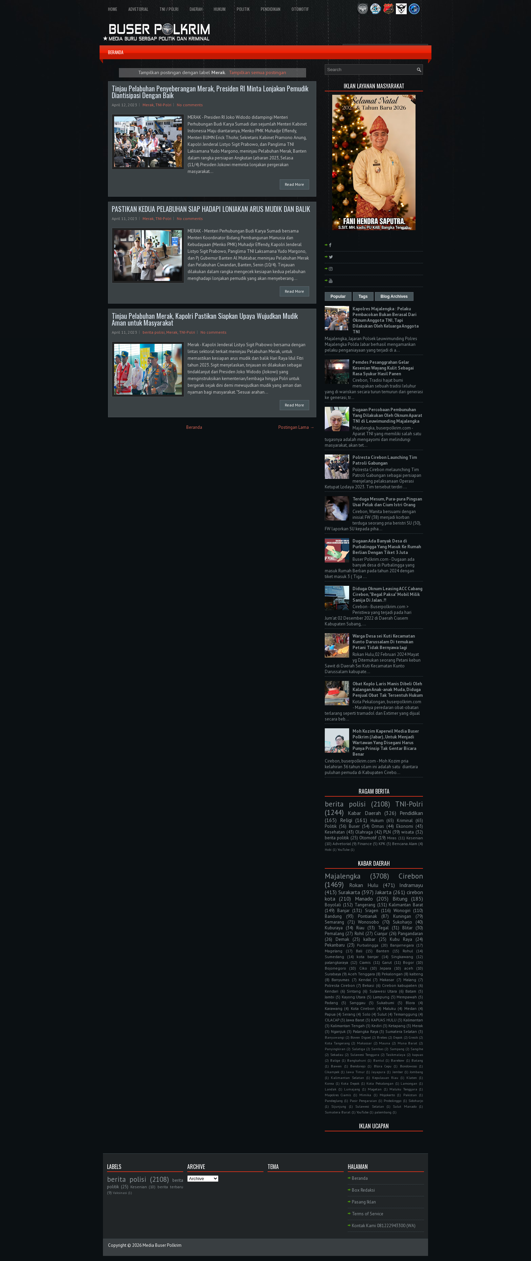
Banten (382, 950)
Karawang (333, 1008)
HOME (112, 9)
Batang (417, 1060)
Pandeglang (334, 1100)
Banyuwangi (334, 1037)
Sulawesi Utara (383, 991)
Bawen (336, 1066)
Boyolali (333, 905)
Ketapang (396, 1025)
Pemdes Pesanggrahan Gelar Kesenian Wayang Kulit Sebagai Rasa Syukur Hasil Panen (383, 368)
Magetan (375, 1089)
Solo (366, 1014)
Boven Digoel (360, 1037)
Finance (365, 843)
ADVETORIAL (138, 9)
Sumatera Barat (338, 1112)
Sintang (354, 991)
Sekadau (336, 1054)
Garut (387, 962)
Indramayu (411, 885)
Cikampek (332, 1071)
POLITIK (243, 9)
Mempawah (407, 996)
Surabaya (333, 973)
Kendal (365, 979)
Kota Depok (350, 1083)
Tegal (383, 928)
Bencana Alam (404, 843)
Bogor (408, 962)
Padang (331, 1002)
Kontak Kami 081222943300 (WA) (384, 1226)
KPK (382, 843)
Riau (360, 928)
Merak (148, 104)
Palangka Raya (365, 1031)
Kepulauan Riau (385, 1077)
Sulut (382, 1014)
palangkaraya (336, 962)
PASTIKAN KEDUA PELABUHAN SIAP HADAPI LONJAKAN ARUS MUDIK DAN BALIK (211, 208)
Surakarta (349, 892)
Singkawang (402, 956)
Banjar (343, 910)
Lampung (381, 996)
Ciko (363, 968)
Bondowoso (408, 1066)
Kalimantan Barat (406, 905)
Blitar (407, 928)
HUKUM (220, 9)
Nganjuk (338, 1031)
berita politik (337, 838)
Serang (348, 1014)
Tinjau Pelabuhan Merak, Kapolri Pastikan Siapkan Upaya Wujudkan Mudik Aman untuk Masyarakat (205, 319)
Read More (294, 184)
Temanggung (405, 1014)
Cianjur (380, 933)
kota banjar (368, 956)
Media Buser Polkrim (162, 1245)
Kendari (331, 991)
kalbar (369, 939)
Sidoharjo (415, 1100)
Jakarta (383, 892)
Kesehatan (335, 832)
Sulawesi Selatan (369, 1106)
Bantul (378, 1060)
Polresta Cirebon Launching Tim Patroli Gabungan (385, 460)
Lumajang (352, 1089)
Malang (409, 979)
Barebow (397, 1060)
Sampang (397, 1048)
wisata (407, 832)
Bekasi (368, 985)
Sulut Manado (404, 1106)
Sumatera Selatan (401, 1031)
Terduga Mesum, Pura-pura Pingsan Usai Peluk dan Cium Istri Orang (387, 502)
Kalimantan (413, 1019)
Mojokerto (387, 1094)
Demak (342, 939)
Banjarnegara (402, 945)
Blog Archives (394, 296)
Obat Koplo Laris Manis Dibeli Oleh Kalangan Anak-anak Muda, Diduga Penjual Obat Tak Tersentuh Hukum (388, 689)
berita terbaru (170, 1186)
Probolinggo (392, 1100)
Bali (359, 950)
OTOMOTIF (300, 9)
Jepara (385, 968)
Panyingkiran (335, 1048)
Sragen (371, 910)
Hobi (328, 849)
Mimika (365, 1094)
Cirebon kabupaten (399, 985)
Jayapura (378, 1071)
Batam (410, 991)
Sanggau (357, 1002)
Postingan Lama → (296, 427)
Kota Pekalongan (380, 1083)
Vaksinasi (120, 1192)
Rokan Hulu (364, 885)
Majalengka (343, 876)
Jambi (329, 996)
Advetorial (342, 843)
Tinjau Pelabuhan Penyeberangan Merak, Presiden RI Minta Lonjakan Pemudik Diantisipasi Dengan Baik (210, 91)
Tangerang (365, 905)
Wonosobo (368, 922)
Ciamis (365, 962)
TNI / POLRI (169, 9)
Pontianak (367, 916)
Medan (410, 1008)
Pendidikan (411, 813)
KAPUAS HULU (384, 1019)
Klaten (411, 1077)
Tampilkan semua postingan (257, 72)
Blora (410, 1002)
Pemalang (334, 933)
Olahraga (364, 832)
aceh (408, 968)
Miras (392, 837)
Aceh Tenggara (361, 973)
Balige (335, 1060)
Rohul (408, 950)
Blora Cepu (382, 1066)
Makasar (387, 979)
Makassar (364, 1043)
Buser (354, 826)
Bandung (333, 916)
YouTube (343, 849)
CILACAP (332, 1019)
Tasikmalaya (395, 1054)
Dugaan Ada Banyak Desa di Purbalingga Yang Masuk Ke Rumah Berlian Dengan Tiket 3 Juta (387, 546)
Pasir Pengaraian (363, 1100)
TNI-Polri (163, 104)
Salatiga (358, 1048)
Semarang (334, 922)
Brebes (382, 1037)
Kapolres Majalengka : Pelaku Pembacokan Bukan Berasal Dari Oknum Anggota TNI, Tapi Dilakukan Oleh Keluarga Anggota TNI (386, 320)
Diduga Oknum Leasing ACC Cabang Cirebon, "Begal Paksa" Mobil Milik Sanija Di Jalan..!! (387, 594)
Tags (363, 296)
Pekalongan (392, 973)
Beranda (194, 427)
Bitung (399, 898)
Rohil (359, 933)
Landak (330, 1089)
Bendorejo (357, 1066)
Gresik (413, 1037)
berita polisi (154, 332)
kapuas (417, 1054)
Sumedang (334, 956)
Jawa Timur (355, 1071)
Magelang (333, 950)
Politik (331, 826)
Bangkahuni (356, 1060)
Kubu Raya (401, 939)
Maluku (389, 1008)
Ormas (377, 826)
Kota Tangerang (337, 1043)
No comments (190, 104)
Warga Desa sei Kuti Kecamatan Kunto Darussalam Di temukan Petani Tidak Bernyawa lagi (384, 641)
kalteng (416, 973)
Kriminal (405, 820)
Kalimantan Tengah (348, 1025)
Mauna (384, 1043)
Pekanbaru (335, 945)
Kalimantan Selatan (347, 1077)
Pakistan (410, 1094)
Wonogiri (402, 910)
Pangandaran (410, 933)
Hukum (377, 820)
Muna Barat (408, 1043)
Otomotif (368, 838)
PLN (387, 832)
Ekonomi (404, 826)
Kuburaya (334, 928)
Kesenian (414, 837)
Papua (330, 1014)
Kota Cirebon (363, 1008)
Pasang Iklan (364, 1202)
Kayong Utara (354, 996)
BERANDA (115, 52)
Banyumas (340, 979)
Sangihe (416, 1048)
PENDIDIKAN (270, 9)
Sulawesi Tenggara (364, 1054)
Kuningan (402, 916)
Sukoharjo (402, 922)
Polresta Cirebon (340, 985)
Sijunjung (338, 1106)
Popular (338, 296)
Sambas (377, 1048)
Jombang (416, 1071)
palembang (383, 1112)
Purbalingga (367, 945)
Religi (346, 820)
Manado (364, 898)
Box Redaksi (363, 1190)
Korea (329, 1083)
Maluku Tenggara (403, 1089)
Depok (397, 1037)
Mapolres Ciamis (338, 1094)
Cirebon (411, 876)
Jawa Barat (355, 1019)
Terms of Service (367, 1214)
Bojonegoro (335, 968)
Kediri (376, 1025)
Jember (397, 1071)
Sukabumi (385, 1002)
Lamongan (409, 1083)
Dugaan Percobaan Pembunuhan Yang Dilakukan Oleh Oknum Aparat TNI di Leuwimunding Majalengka (387, 415)
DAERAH (196, 9)
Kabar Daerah (364, 813)
